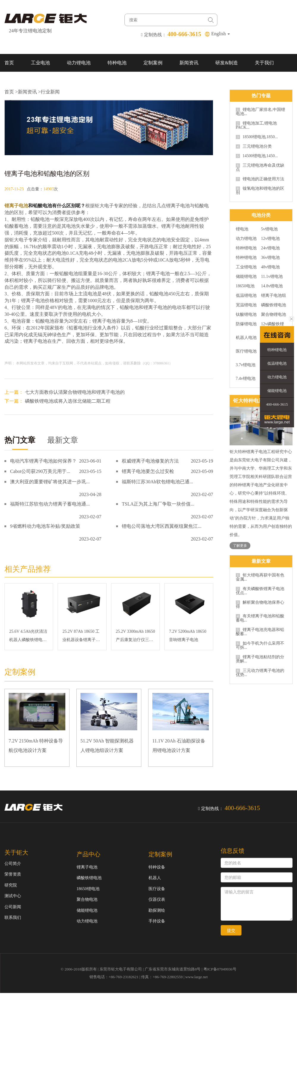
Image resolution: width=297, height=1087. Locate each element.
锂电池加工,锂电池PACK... (256, 125)
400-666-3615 (277, 404)
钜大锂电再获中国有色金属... (260, 577)
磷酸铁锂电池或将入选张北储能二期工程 (67, 401)
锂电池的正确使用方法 (260, 179)
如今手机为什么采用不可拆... (260, 645)
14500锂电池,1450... (257, 156)
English (220, 33)
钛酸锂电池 (246, 315)
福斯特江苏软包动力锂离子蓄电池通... (50, 503)
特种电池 (117, 62)
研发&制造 (226, 62)
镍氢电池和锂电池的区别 (260, 191)
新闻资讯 (188, 62)
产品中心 (88, 854)
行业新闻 (50, 91)
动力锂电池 (79, 62)
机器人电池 (246, 338)
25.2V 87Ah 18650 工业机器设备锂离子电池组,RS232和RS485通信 (81, 636)
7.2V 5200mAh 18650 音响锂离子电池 (187, 635)
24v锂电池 (270, 248)
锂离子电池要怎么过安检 (148, 471)
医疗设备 (156, 889)
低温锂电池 (246, 296)
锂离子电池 (16, 205)
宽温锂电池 (246, 305)
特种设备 (156, 867)
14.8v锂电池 (272, 286)
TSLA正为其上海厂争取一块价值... (158, 503)
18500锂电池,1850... (257, 137)
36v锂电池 (270, 258)
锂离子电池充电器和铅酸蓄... (260, 632)
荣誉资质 (12, 874)
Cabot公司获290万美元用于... (40, 471)
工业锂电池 (246, 267)
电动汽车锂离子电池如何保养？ (43, 460)
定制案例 (152, 62)
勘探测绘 (156, 910)
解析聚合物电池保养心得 (260, 604)
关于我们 (264, 62)
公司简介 (12, 863)
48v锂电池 (270, 267)
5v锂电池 (269, 229)
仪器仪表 (156, 899)
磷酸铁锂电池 (273, 305)
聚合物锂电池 (273, 315)
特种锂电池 (246, 248)
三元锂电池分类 (254, 146)
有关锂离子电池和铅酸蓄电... (260, 618)
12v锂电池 (270, 239)
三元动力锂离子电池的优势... (260, 673)
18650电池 (245, 286)
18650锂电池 (88, 889)
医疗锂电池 (246, 351)
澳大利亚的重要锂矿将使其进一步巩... (50, 481)
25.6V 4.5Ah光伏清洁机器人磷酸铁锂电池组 (28, 636)
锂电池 (242, 229)
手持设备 (156, 921)
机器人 (154, 878)
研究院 (10, 885)
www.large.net (196, 977)
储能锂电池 (246, 277)
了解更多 (240, 546)
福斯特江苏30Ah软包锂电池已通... (157, 481)
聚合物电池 (87, 899)
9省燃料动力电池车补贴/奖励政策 (45, 526)
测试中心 (12, 896)
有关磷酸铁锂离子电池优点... (260, 591)
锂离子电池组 (273, 296)
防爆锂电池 (246, 324)
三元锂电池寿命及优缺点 (260, 167)
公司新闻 (12, 907)
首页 (9, 62)
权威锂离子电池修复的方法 (150, 460)
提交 (231, 930)
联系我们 (13, 80)
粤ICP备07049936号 (219, 969)
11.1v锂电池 (272, 277)
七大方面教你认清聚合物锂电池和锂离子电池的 (75, 392)
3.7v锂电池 (246, 365)
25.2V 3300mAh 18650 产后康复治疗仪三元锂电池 (135, 636)
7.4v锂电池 (246, 379)
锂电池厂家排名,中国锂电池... (260, 112)
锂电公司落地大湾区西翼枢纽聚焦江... (161, 526)
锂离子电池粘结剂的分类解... (260, 659)
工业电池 (40, 62)
